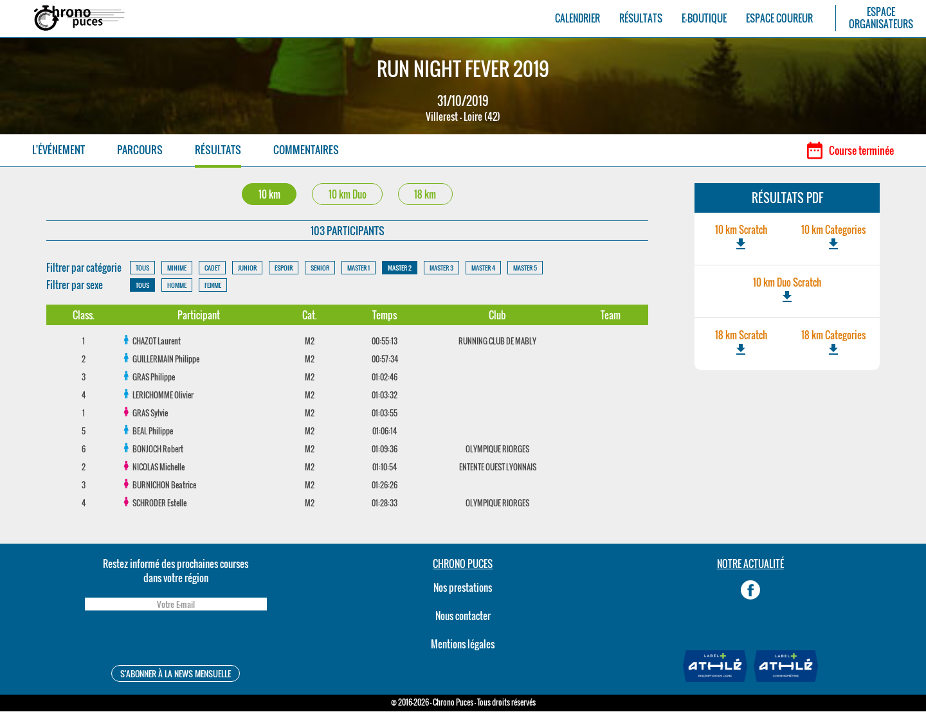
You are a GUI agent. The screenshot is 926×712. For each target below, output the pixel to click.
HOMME (176, 285)
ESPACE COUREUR (779, 18)
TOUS (142, 268)
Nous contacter (463, 616)
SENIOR (320, 268)
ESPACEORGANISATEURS (881, 18)
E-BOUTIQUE (704, 18)
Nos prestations (462, 588)
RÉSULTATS (640, 18)
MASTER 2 (400, 268)
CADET (212, 268)
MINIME (176, 268)
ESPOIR (284, 268)
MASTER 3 (441, 268)
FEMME (212, 285)
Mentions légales (463, 644)
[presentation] (175, 640)
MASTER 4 (483, 268)
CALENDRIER (577, 18)
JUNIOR (247, 268)
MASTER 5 (525, 268)
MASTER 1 (358, 268)
